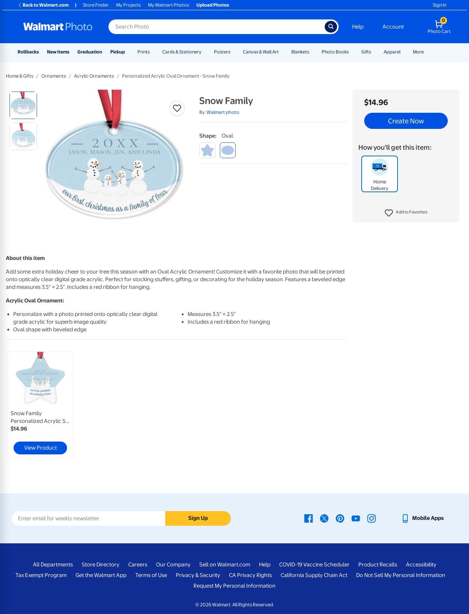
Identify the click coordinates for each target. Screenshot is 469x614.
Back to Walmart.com (43, 5)
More (418, 52)
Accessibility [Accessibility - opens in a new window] (421, 564)
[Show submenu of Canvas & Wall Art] (282, 52)
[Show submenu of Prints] (153, 52)
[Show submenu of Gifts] (374, 52)
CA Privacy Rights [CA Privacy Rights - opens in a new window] (250, 575)
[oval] (228, 150)
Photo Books (335, 52)
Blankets (300, 52)
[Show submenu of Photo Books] (352, 52)
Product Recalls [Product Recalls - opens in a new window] (377, 564)
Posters (222, 52)
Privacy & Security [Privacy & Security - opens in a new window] (198, 575)
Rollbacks (28, 52)
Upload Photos (212, 5)
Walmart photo (223, 112)
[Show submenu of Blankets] (312, 52)
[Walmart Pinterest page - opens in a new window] (340, 518)
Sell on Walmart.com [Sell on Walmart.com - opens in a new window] (224, 564)
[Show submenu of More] (427, 52)
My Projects (128, 5)
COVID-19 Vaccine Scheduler (314, 564)
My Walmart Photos (168, 5)
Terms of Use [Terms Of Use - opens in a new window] (151, 575)
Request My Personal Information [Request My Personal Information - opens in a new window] (234, 586)
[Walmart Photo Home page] (58, 26)
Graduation (89, 52)
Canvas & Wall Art (261, 52)
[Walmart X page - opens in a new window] (324, 518)
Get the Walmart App (100, 575)
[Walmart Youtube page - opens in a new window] (355, 518)
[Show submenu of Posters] (234, 52)
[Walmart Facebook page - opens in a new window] (308, 518)
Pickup (117, 52)
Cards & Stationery (182, 52)
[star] (207, 150)
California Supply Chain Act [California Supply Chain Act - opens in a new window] (314, 575)
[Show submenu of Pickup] (128, 52)
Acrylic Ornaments (94, 76)
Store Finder (96, 5)
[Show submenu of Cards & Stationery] (205, 52)
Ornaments (53, 76)
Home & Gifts (19, 76)
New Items (58, 52)
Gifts (366, 52)
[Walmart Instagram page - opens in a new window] (371, 518)
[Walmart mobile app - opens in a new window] (422, 518)
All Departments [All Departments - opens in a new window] (53, 564)
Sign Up (198, 518)
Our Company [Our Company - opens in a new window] (173, 564)
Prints (143, 52)
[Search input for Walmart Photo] (216, 26)
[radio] (23, 105)
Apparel (392, 52)
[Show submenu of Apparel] (404, 52)
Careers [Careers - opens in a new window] (137, 564)
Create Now (406, 121)
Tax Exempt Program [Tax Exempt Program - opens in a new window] (41, 575)
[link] (40, 404)
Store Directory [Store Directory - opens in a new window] (100, 564)
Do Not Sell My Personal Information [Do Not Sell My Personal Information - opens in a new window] (400, 575)
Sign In (439, 5)
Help (357, 26)
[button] (406, 213)
